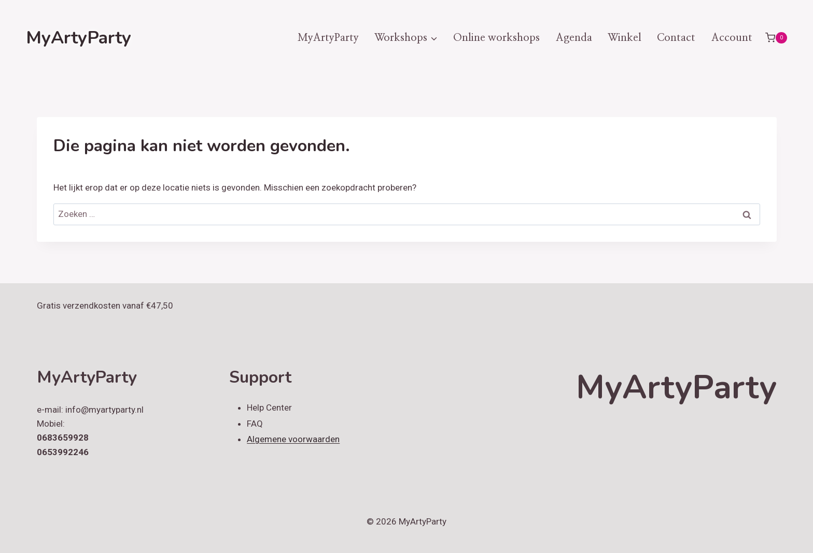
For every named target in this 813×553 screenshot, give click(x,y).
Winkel (624, 38)
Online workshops (496, 38)
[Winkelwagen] (776, 37)
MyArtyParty (328, 38)
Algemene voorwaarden (293, 439)
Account (731, 38)
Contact (676, 38)
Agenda (574, 38)
